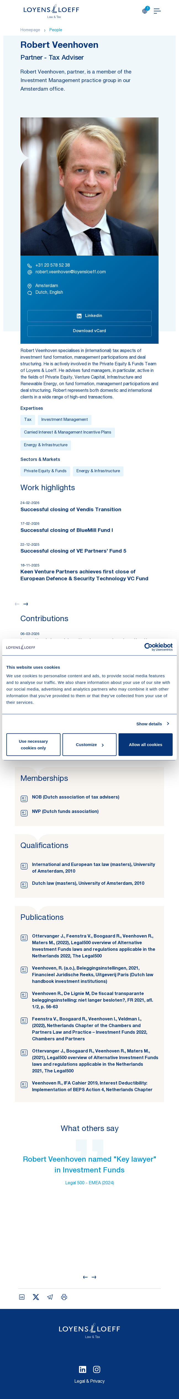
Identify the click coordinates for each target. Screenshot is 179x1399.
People (55, 30)
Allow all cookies (145, 744)
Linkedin (89, 316)
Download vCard (89, 331)
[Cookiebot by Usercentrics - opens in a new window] (148, 647)
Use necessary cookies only (33, 744)
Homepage (30, 30)
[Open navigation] (157, 11)
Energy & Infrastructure (45, 445)
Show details (149, 723)
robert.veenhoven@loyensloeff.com (66, 272)
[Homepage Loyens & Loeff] (51, 11)
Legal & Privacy (89, 1382)
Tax (27, 420)
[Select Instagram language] (96, 1369)
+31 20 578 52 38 (48, 266)
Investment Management (64, 420)
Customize (90, 744)
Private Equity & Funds (45, 471)
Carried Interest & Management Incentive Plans (67, 433)
